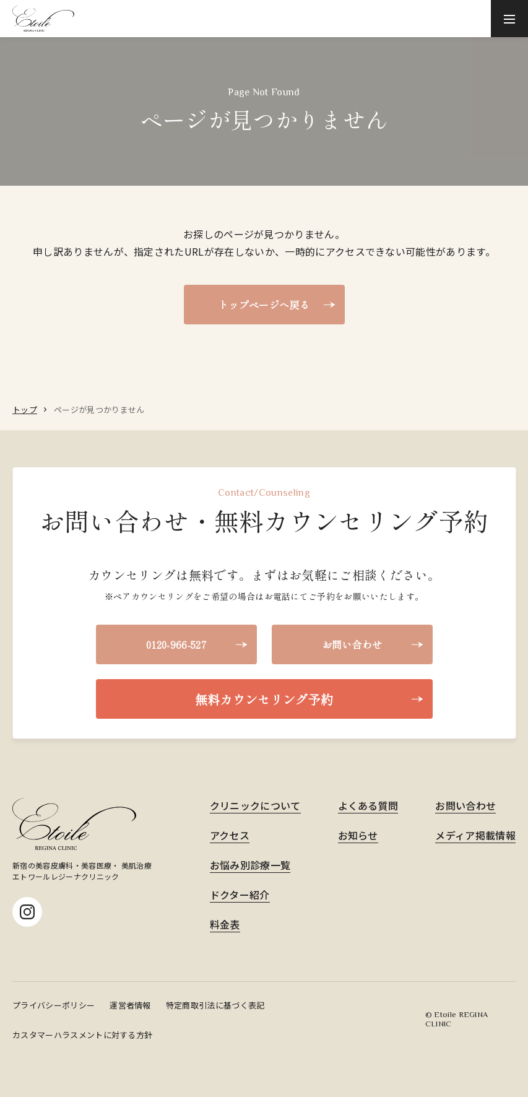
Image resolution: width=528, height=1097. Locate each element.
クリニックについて (255, 805)
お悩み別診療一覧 (250, 864)
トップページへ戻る (264, 304)
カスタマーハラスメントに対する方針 (82, 1035)
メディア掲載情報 (475, 835)
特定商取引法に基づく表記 (215, 1005)
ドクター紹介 (240, 894)
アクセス (229, 835)
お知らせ (358, 835)
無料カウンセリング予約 (264, 699)
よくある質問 (368, 805)
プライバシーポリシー (53, 1005)
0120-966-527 (176, 644)
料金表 (225, 924)
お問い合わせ (352, 644)
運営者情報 (130, 1005)
